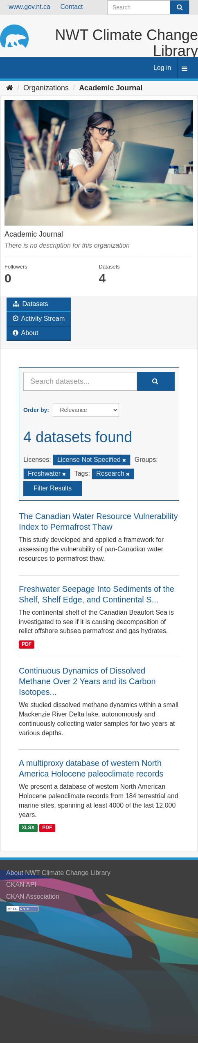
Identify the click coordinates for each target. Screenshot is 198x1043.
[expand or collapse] (184, 69)
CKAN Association (32, 896)
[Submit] (179, 7)
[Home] (9, 88)
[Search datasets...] (80, 381)
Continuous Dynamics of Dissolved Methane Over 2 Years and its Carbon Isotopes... (87, 681)
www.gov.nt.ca (29, 6)
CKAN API (21, 884)
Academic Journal (110, 88)
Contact (71, 6)
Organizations (46, 88)
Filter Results (53, 488)
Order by (35, 410)
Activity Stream (39, 318)
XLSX (28, 828)
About (25, 332)
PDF (27, 644)
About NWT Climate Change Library (58, 872)
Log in (162, 67)
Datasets (30, 303)
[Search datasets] (148, 7)
